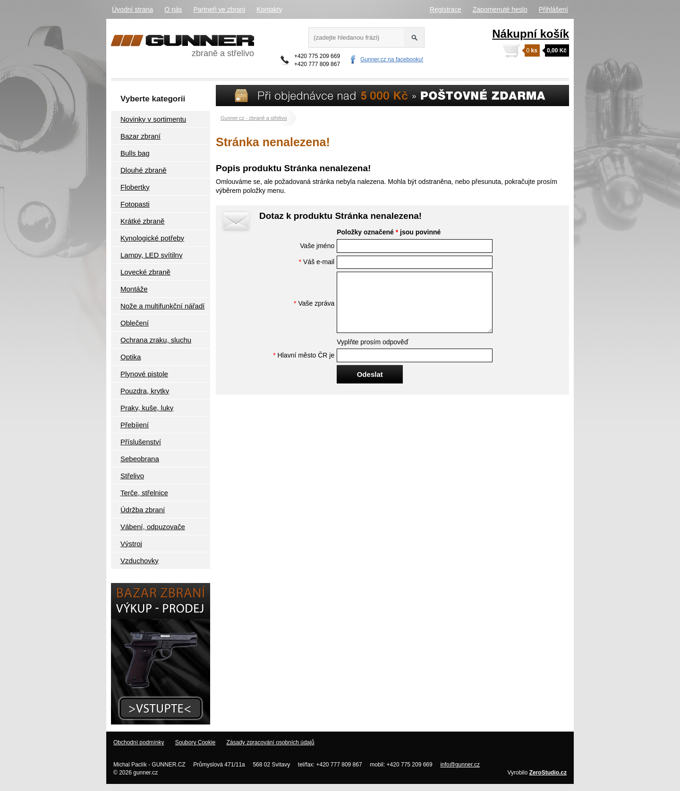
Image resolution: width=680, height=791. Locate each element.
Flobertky (135, 187)
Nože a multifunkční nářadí (162, 306)
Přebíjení (134, 425)
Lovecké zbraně (145, 272)
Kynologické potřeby (152, 238)
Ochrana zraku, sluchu (155, 340)
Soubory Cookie (195, 742)
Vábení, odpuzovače (152, 527)
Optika (130, 357)
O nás (173, 9)
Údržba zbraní (142, 510)
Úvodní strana (132, 9)
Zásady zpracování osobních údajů (270, 742)
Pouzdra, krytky (144, 391)
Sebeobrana (139, 459)
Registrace (445, 9)
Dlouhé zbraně (143, 170)
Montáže (134, 289)
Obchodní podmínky (138, 742)
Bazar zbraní (140, 136)
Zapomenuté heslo (500, 9)
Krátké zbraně (142, 221)
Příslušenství (140, 442)
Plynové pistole (144, 374)
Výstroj (131, 544)
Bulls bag (135, 153)
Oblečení (134, 323)
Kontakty (269, 9)
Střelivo (132, 476)
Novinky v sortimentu (153, 119)
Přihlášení (553, 9)
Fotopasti (135, 204)
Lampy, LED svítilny (151, 255)
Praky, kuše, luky (146, 408)
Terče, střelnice (144, 493)
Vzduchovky (139, 561)
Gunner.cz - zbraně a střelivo (254, 118)
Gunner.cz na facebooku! (391, 59)
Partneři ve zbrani (220, 9)
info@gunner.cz (460, 764)
